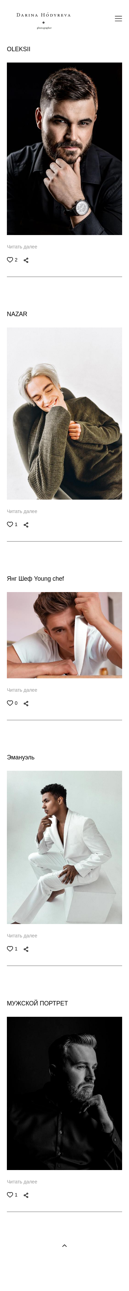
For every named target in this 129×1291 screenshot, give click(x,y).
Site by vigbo (64, 1275)
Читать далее (22, 246)
